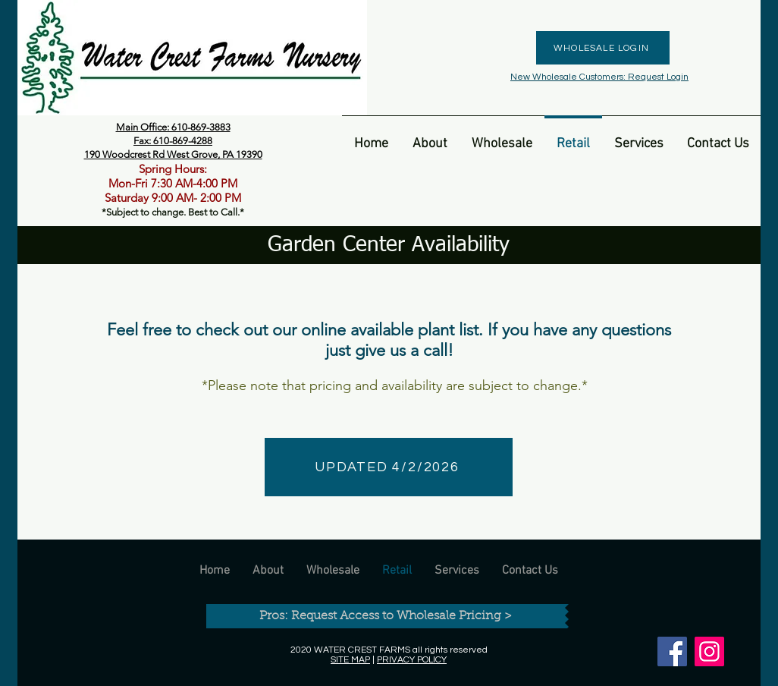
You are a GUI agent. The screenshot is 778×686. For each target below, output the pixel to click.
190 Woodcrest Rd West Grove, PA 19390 (173, 154)
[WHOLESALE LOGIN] (603, 48)
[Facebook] (672, 651)
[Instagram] (709, 651)
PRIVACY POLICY (412, 660)
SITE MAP (350, 660)
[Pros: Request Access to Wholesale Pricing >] (385, 616)
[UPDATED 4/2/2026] (389, 467)
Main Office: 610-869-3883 (173, 127)
